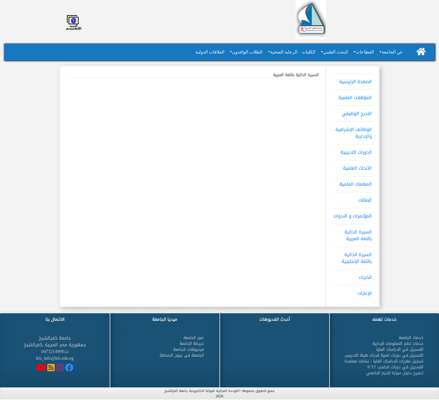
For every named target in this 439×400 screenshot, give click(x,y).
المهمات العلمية (352, 182)
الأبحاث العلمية (352, 166)
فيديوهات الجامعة (188, 349)
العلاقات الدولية (209, 52)
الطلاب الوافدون (247, 52)
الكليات (308, 52)
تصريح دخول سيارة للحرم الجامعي (394, 373)
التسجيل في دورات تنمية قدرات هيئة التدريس (384, 355)
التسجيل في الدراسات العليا (399, 349)
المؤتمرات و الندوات (352, 214)
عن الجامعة (392, 52)
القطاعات (365, 52)
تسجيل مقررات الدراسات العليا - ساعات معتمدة (383, 361)
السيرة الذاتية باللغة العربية (352, 233)
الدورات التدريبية (352, 150)
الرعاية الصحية (283, 52)
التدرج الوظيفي (352, 112)
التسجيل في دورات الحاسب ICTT (395, 367)
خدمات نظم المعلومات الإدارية (397, 343)
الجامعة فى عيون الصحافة (182, 355)
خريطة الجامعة (191, 343)
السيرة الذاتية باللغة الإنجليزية (352, 256)
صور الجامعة (193, 337)
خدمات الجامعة (411, 337)
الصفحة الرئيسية (352, 80)
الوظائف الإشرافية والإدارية (352, 131)
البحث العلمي (335, 52)
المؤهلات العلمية (352, 96)
